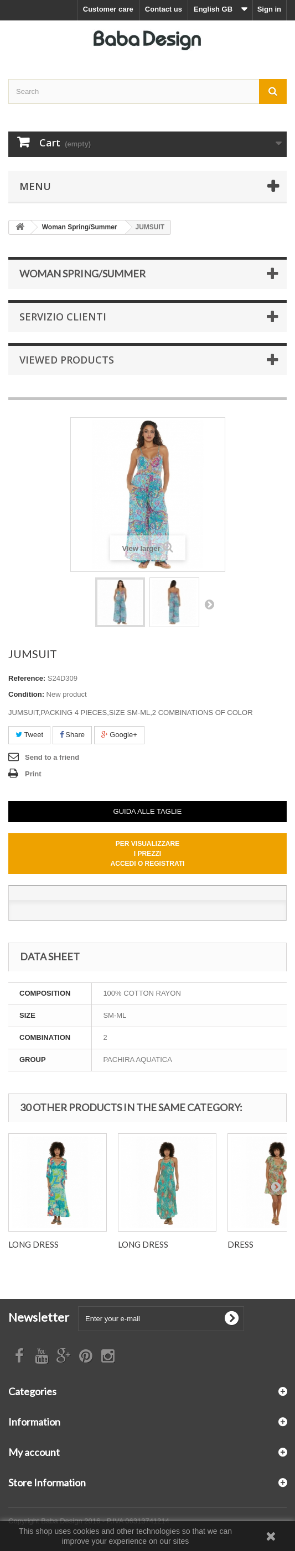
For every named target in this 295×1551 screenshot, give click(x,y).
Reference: (26, 678)
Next (209, 603)
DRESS (240, 1244)
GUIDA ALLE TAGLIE (147, 811)
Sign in (269, 9)
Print (33, 774)
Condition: (26, 694)
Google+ (119, 734)
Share (72, 734)
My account (34, 1452)
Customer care (108, 9)
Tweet (29, 734)
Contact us (163, 9)
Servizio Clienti (62, 316)
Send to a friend (52, 757)
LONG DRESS (33, 1244)
